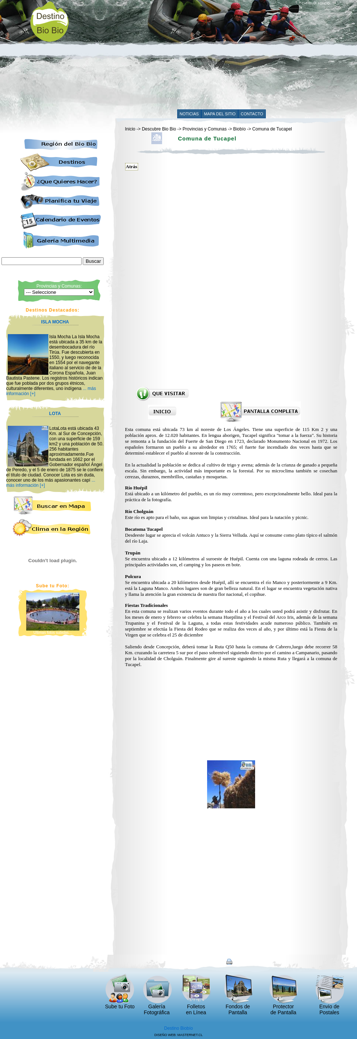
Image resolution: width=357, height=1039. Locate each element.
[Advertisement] (197, 56)
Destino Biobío (178, 1028)
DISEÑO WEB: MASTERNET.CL (178, 1035)
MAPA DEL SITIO (220, 114)
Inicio (130, 129)
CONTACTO (252, 114)
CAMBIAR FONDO (312, 3)
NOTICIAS (189, 114)
